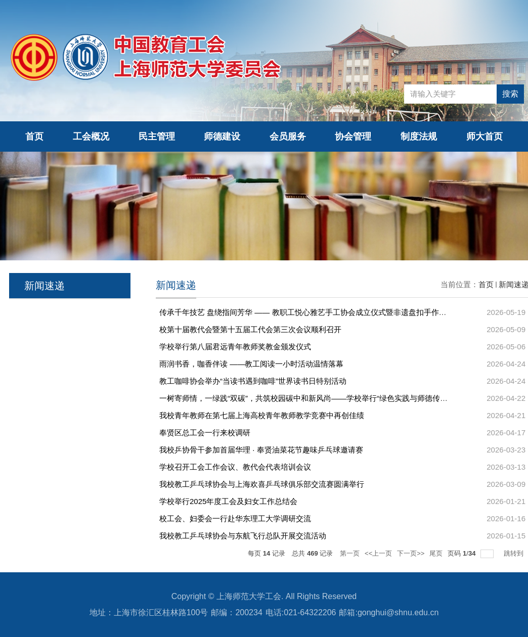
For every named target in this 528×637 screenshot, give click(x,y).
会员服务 (288, 136)
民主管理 (157, 136)
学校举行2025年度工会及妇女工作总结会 (228, 501)
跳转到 (514, 553)
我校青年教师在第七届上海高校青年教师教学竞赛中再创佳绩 (261, 415)
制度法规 (419, 136)
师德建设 (222, 136)
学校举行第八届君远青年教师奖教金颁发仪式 (235, 346)
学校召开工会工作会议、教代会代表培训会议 (235, 467)
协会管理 (353, 136)
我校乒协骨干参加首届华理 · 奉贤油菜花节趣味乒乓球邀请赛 (261, 449)
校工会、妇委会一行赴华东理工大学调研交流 (235, 518)
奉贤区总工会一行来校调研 (204, 432)
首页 (34, 136)
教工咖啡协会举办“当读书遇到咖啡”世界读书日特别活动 (252, 381)
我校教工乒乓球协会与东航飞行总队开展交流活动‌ (242, 535)
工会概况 (91, 136)
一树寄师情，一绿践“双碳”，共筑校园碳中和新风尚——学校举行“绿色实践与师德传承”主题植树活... (326, 398)
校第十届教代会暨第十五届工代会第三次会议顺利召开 (250, 329)
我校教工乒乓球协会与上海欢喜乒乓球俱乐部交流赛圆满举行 (261, 484)
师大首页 (484, 136)
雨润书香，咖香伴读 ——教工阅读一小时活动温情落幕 (251, 363)
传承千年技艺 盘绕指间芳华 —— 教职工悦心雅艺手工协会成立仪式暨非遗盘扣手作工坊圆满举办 (322, 312)
